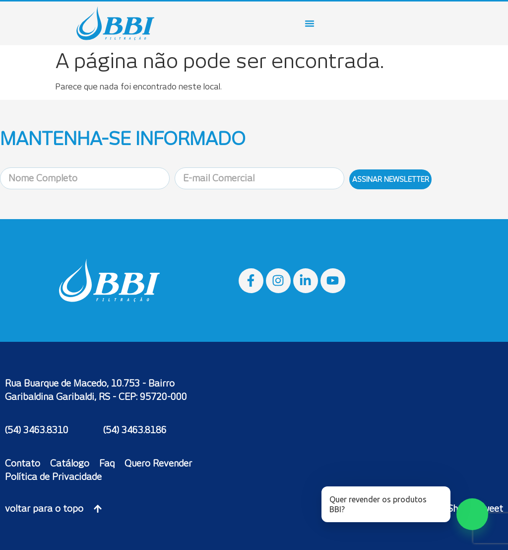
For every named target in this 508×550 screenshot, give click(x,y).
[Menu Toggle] (310, 23)
